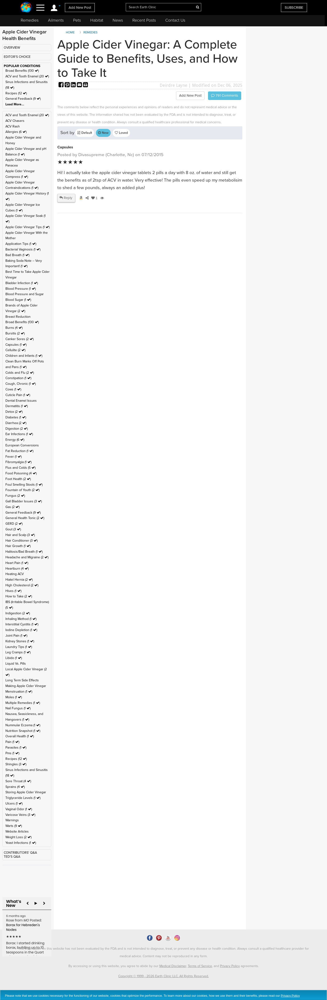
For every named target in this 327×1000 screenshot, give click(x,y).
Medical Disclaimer (172, 966)
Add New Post (80, 7)
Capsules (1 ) (16, 345)
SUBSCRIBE (294, 7)
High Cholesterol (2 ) (21, 585)
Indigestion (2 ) (17, 613)
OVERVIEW (12, 48)
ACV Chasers (14, 121)
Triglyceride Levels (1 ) (22, 798)
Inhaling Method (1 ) (20, 619)
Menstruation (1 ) (18, 692)
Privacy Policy (230, 966)
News (118, 20)
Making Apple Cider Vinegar (25, 686)
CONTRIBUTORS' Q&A (20, 853)
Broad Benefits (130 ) (22, 71)
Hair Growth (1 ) (18, 546)
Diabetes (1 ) (15, 417)
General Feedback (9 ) (23, 99)
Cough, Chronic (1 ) (20, 384)
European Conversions (22, 445)
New (103, 133)
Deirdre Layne (173, 85)
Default (84, 133)
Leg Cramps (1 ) (18, 652)
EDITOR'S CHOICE (17, 57)
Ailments (56, 20)
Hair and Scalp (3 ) (20, 535)
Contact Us (175, 20)
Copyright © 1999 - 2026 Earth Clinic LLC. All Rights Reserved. (163, 976)
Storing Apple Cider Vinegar (25, 792)
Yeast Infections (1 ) (20, 843)
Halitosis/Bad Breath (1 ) (24, 552)
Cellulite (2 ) (15, 350)
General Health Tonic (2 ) (24, 518)
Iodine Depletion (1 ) (21, 630)
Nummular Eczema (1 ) (22, 725)
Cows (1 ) (13, 389)
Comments (224, 95)
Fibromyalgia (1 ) (18, 462)
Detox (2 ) (14, 412)
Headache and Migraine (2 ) (26, 557)
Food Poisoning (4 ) (21, 473)
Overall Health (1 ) (19, 736)
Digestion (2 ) (16, 429)
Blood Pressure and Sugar (24, 294)
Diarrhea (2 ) (15, 423)
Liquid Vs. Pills (15, 664)
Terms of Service (200, 966)
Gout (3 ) (13, 529)
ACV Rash (12, 126)
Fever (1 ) (13, 457)
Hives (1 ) (13, 591)
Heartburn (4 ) (17, 569)
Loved (121, 133)
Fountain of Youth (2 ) (22, 490)
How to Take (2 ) (18, 596)
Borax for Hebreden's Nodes (23, 927)
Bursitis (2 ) (15, 333)
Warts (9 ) (13, 826)
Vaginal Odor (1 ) (18, 809)
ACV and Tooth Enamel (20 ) (27, 76)
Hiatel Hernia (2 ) (19, 580)
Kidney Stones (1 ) (19, 641)
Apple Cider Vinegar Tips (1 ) (27, 227)
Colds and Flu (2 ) (19, 373)
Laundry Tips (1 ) (18, 647)
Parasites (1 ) (15, 748)
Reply (65, 198)
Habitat (96, 20)
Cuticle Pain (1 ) (17, 395)
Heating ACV (14, 574)
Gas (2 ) (12, 507)
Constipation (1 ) (18, 378)
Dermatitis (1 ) (16, 406)
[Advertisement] (143, 285)
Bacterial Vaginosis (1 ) (22, 249)
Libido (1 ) (13, 658)
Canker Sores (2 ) (19, 339)
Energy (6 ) (14, 440)
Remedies (30, 20)
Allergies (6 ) (16, 132)
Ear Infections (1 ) (19, 434)
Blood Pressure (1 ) (20, 289)
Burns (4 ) (14, 328)
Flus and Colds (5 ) (20, 468)
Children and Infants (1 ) (23, 356)
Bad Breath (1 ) (17, 255)
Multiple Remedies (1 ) (22, 703)
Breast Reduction (18, 317)
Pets (77, 20)
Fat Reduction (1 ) (19, 451)
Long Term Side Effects (22, 680)
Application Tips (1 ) (20, 244)
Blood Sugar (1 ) (18, 300)
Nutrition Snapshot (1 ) (22, 731)
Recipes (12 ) (16, 93)
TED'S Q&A (12, 857)
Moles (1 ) (13, 697)
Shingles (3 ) (15, 764)
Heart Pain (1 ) (16, 563)
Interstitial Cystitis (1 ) (21, 624)
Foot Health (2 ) (18, 479)
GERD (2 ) (14, 524)
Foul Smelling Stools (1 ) (24, 485)
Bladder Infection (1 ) (21, 283)
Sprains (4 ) (15, 787)
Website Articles (17, 831)
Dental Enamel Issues (21, 401)
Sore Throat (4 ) (18, 781)
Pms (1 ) (12, 753)
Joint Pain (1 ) (16, 636)
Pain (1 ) (12, 742)
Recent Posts (144, 20)
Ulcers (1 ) (14, 804)
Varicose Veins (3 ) (20, 815)
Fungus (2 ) (15, 496)
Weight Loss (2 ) (18, 837)
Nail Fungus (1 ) (18, 708)
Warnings (12, 820)
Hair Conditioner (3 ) (21, 541)
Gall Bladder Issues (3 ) (23, 501)
